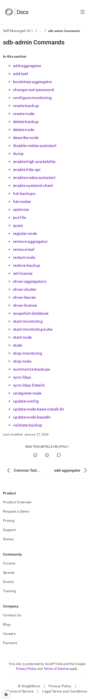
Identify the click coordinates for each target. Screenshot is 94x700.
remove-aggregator (30, 241)
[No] (47, 455)
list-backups (24, 193)
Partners (10, 643)
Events (8, 582)
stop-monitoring (27, 353)
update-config (26, 401)
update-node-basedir (32, 417)
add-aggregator (27, 65)
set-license (23, 273)
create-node (24, 113)
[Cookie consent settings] (6, 694)
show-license (25, 305)
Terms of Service (56, 669)
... (40, 31)
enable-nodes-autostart (34, 177)
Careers (9, 634)
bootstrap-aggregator (32, 81)
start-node (22, 337)
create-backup (26, 105)
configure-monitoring (32, 97)
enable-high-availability (34, 161)
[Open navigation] (82, 12)
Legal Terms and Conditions (64, 691)
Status (8, 539)
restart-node (24, 257)
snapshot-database (30, 313)
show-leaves (24, 297)
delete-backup (26, 121)
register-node (25, 233)
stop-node (22, 361)
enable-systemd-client (33, 185)
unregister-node (27, 393)
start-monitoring (28, 321)
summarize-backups (31, 369)
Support (9, 530)
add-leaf (20, 73)
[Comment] (59, 455)
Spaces (9, 572)
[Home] (16, 12)
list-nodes (22, 201)
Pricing (8, 521)
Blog (6, 624)
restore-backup (26, 265)
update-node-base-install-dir (38, 409)
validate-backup (27, 425)
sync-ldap (22, 377)
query (18, 225)
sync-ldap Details (29, 385)
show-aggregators (29, 281)
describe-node (26, 137)
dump (18, 153)
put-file (19, 217)
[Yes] (35, 455)
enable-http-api (27, 169)
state (17, 345)
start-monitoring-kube (33, 329)
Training (9, 591)
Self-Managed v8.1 (18, 31)
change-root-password (33, 89)
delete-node (23, 129)
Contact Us (12, 615)
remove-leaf (24, 249)
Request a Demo (16, 511)
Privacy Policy (26, 669)
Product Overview (17, 502)
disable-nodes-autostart (34, 145)
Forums (9, 563)
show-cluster (24, 289)
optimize (21, 209)
